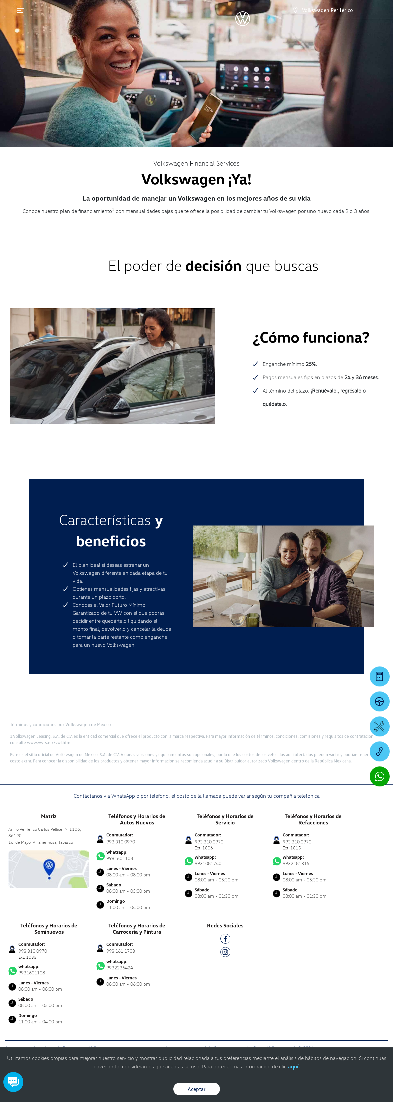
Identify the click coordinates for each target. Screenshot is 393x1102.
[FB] (225, 940)
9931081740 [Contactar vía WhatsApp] (225, 860)
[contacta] (48, 868)
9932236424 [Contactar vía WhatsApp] (136, 964)
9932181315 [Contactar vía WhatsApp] (313, 860)
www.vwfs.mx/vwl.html (49, 742)
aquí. (294, 1066)
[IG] (225, 953)
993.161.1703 (120, 951)
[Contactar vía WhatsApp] (380, 776)
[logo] (242, 23)
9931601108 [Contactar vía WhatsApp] (136, 855)
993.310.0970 (120, 841)
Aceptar (197, 1089)
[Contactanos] (295, 10)
